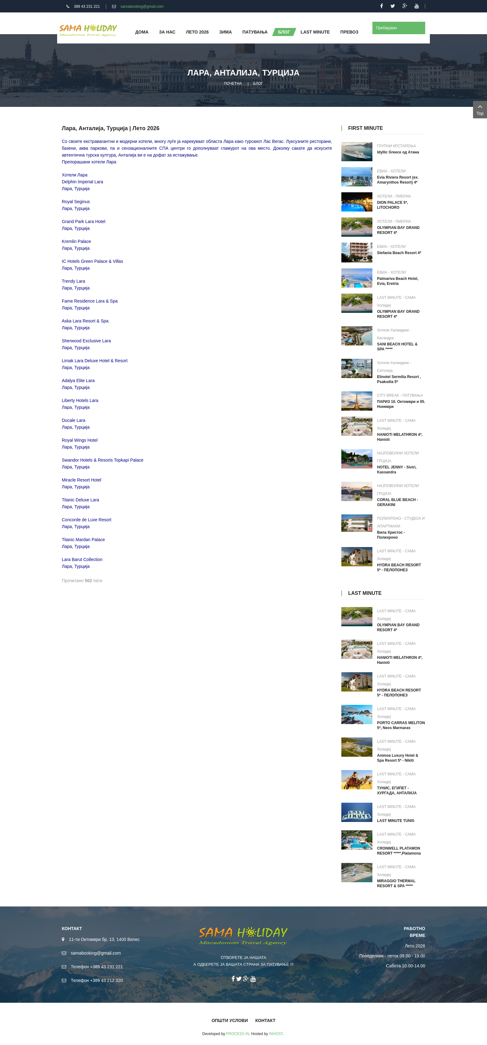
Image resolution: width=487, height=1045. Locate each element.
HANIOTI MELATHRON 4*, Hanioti (399, 437)
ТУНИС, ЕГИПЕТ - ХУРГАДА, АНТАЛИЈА (397, 790)
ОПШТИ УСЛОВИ (230, 1020)
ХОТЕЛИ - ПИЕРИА (394, 196)
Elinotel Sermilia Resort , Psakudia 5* (399, 379)
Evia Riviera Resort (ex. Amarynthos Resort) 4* (397, 180)
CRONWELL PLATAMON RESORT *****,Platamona (399, 851)
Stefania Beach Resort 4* (399, 253)
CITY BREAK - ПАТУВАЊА (400, 395)
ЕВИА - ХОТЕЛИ (391, 171)
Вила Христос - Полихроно (391, 535)
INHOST (276, 1034)
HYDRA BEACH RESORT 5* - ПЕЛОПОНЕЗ (399, 567)
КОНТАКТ (265, 1020)
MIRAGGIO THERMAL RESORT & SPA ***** (396, 883)
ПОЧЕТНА (233, 83)
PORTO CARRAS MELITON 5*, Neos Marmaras (401, 725)
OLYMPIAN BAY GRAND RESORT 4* (398, 230)
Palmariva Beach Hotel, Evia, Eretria (397, 281)
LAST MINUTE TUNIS (395, 821)
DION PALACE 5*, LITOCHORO (392, 205)
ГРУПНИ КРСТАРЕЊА (396, 146)
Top (480, 109)
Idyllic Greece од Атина (398, 152)
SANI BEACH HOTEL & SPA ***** (397, 346)
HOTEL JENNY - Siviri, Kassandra (396, 469)
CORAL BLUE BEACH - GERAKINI (397, 502)
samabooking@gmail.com (142, 6)
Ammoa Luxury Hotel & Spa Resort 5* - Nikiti (397, 758)
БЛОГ (258, 83)
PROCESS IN (237, 1034)
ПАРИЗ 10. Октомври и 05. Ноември (401, 404)
